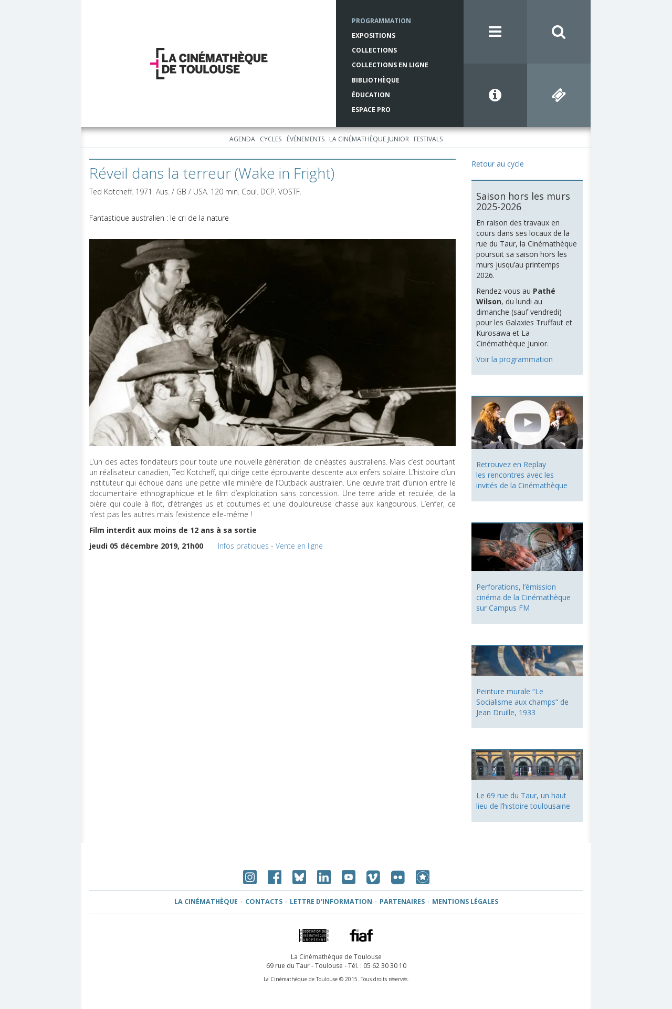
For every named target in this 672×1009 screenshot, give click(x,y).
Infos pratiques (243, 546)
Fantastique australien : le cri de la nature (159, 218)
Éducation (371, 94)
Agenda (242, 139)
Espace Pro (371, 109)
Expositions (373, 35)
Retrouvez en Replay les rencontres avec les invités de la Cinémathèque (522, 474)
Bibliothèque (376, 80)
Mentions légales (465, 901)
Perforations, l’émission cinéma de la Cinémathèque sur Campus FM (523, 597)
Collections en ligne (390, 64)
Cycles (270, 139)
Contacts (263, 901)
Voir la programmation (514, 359)
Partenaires (402, 901)
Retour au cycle (497, 164)
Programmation (381, 20)
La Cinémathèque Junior (369, 139)
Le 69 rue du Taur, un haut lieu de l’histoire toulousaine (523, 800)
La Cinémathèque (206, 901)
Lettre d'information (331, 901)
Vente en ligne (299, 546)
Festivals (428, 139)
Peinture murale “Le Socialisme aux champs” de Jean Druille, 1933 (522, 701)
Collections (374, 50)
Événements (305, 139)
